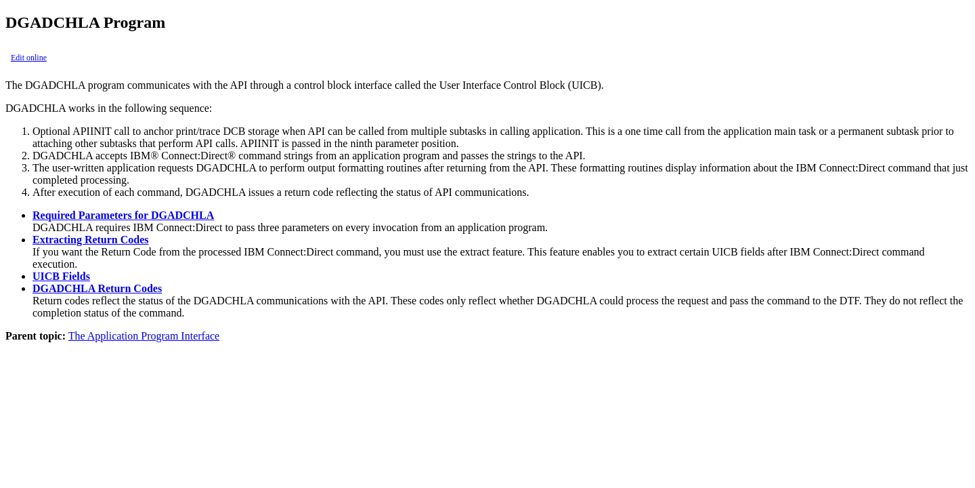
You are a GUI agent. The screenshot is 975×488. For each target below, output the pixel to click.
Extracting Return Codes (90, 239)
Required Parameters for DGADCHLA (123, 215)
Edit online (29, 57)
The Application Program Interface (143, 336)
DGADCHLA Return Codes (97, 288)
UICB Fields (61, 276)
